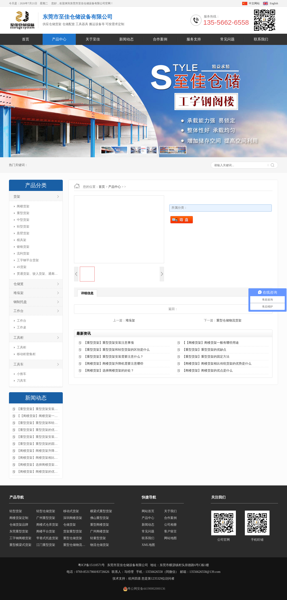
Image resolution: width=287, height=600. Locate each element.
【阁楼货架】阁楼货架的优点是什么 (38, 471)
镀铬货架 (23, 246)
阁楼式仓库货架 (47, 524)
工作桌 (21, 327)
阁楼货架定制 (18, 518)
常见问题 (227, 39)
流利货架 (23, 253)
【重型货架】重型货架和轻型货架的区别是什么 (38, 423)
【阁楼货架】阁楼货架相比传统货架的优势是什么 (38, 457)
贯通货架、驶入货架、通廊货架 (37, 273)
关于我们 (170, 511)
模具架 (21, 240)
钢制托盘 (20, 302)
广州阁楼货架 (99, 531)
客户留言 (170, 531)
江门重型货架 (45, 545)
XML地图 (148, 545)
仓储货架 (69, 524)
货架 (16, 196)
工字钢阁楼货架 (20, 538)
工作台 (18, 311)
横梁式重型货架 (101, 511)
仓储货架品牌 (18, 524)
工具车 (18, 364)
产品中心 (59, 39)
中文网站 (254, 3)
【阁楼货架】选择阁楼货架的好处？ (38, 464)
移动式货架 (71, 511)
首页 (25, 39)
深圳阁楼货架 (72, 518)
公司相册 (170, 524)
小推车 (21, 374)
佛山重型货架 (99, 518)
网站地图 (170, 538)
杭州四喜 (134, 578)
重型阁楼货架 (99, 524)
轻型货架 (23, 226)
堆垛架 (18, 293)
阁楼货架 (23, 206)
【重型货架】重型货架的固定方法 (38, 443)
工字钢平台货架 (28, 260)
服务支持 (194, 39)
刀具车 (21, 380)
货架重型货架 (72, 531)
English (274, 3)
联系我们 (261, 39)
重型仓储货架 (72, 538)
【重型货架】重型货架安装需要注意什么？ (38, 436)
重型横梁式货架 (20, 545)
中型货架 (23, 219)
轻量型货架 (98, 538)
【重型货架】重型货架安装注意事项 (38, 409)
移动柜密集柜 (26, 354)
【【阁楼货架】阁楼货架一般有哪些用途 (38, 416)
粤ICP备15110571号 (91, 565)
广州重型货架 (45, 518)
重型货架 (23, 213)
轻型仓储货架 (45, 511)
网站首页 (148, 511)
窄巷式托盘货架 (47, 538)
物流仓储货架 (99, 545)
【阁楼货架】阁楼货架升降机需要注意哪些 (38, 450)
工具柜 (18, 337)
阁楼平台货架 (45, 531)
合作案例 (160, 39)
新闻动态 (126, 39)
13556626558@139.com (205, 571)
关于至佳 (93, 39)
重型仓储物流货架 (228, 320)
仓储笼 (18, 284)
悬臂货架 (23, 233)
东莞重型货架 (18, 531)
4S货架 (21, 267)
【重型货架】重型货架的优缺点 (38, 430)
